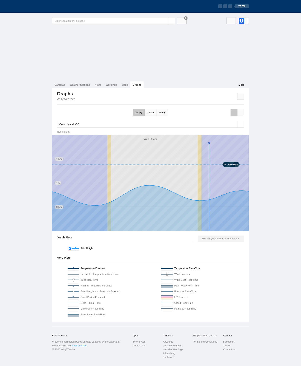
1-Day (139, 112)
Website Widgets (172, 345)
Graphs (137, 84)
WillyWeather (66, 99)
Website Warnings (173, 349)
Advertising (169, 353)
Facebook (228, 341)
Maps (125, 84)
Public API (168, 357)
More (241, 84)
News (98, 84)
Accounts (168, 341)
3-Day (150, 112)
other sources (79, 345)
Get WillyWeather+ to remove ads (221, 238)
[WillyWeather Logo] (70, 6)
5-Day (162, 112)
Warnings (111, 84)
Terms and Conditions (205, 341)
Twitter (227, 345)
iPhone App (139, 341)
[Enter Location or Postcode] (113, 20)
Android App (139, 345)
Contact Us (229, 349)
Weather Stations (80, 84)
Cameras (60, 84)
